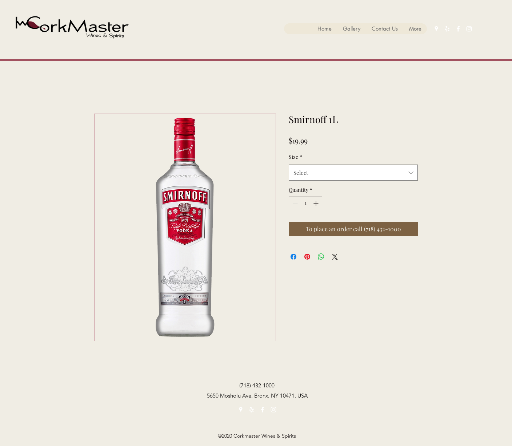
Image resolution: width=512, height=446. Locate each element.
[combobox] (353, 173)
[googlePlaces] (436, 28)
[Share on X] (335, 256)
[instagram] (469, 28)
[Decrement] (294, 203)
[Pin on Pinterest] (307, 256)
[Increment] (316, 203)
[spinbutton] (305, 203)
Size (295, 156)
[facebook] (458, 28)
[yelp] (447, 28)
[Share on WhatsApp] (321, 256)
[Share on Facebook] (293, 256)
